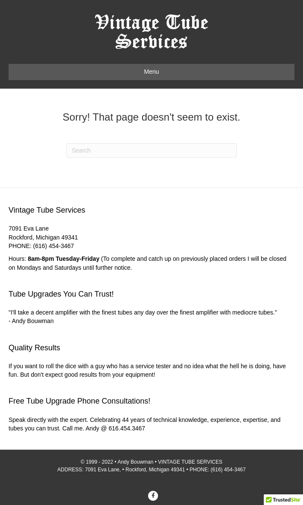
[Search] (151, 150)
